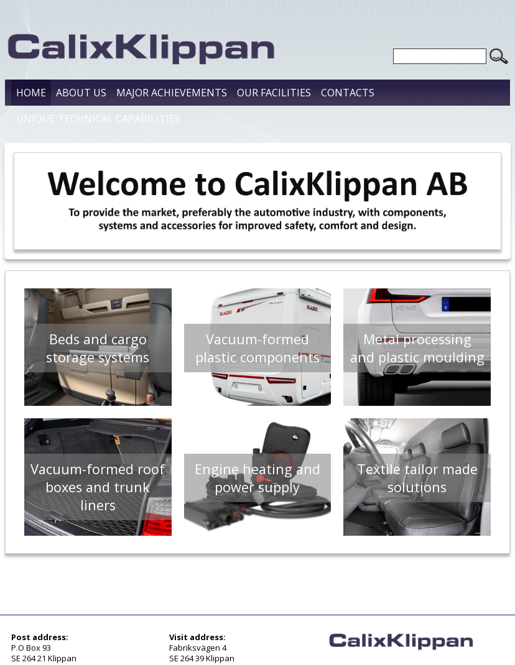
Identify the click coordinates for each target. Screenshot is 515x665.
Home (31, 92)
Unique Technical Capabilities (98, 119)
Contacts (347, 92)
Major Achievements (171, 92)
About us (81, 92)
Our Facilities (274, 92)
